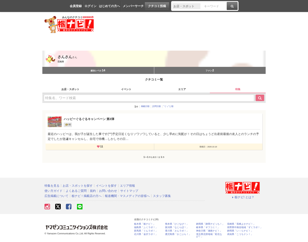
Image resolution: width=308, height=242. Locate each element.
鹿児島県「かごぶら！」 (178, 234)
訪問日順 (156, 106)
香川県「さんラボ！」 (177, 231)
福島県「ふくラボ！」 (146, 227)
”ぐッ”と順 (169, 106)
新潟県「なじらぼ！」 (177, 227)
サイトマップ (129, 190)
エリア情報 (127, 185)
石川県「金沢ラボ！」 (146, 234)
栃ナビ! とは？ (242, 197)
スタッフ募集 (162, 196)
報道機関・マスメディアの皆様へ (127, 196)
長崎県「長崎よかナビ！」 (241, 224)
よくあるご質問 (76, 190)
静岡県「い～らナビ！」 (240, 231)
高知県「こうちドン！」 (240, 234)
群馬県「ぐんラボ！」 (146, 231)
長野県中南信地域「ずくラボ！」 (244, 227)
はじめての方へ (109, 6)
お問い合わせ (108, 190)
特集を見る (51, 185)
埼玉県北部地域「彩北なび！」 (209, 235)
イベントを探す (106, 185)
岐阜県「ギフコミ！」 (208, 227)
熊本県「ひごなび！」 (177, 224)
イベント (126, 89)
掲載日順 (145, 106)
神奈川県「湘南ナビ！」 (209, 231)
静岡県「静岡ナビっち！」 (210, 224)
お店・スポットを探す (78, 185)
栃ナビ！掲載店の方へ (87, 196)
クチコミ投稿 (157, 6)
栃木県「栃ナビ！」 (144, 224)
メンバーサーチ (133, 6)
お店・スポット (70, 89)
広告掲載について (56, 196)
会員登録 (76, 6)
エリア (182, 89)
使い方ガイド (53, 190)
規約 (93, 190)
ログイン (90, 6)
